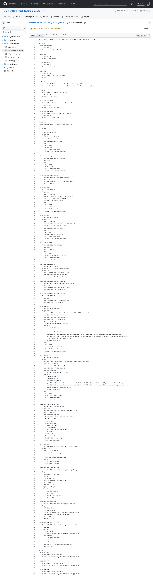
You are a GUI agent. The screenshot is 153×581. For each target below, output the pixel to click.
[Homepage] (5, 4)
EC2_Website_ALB (62, 23)
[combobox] (17, 32)
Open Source (49, 4)
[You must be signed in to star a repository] (144, 10)
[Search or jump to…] (110, 3)
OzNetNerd (11, 10)
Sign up (141, 4)
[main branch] (15, 27)
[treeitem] (16, 50)
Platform (13, 4)
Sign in (132, 4)
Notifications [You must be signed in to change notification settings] (120, 11)
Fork (132, 11)
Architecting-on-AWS (29, 10)
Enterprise (62, 4)
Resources (36, 4)
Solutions (25, 4)
